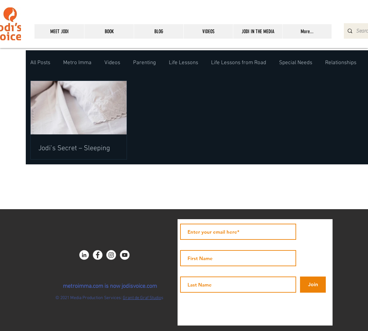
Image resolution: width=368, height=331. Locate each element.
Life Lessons (183, 63)
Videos (112, 63)
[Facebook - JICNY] (97, 255)
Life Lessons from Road (238, 63)
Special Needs (295, 63)
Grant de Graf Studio (142, 298)
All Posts (40, 63)
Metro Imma (77, 63)
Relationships (340, 63)
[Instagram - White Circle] (111, 255)
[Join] (313, 285)
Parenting (144, 63)
